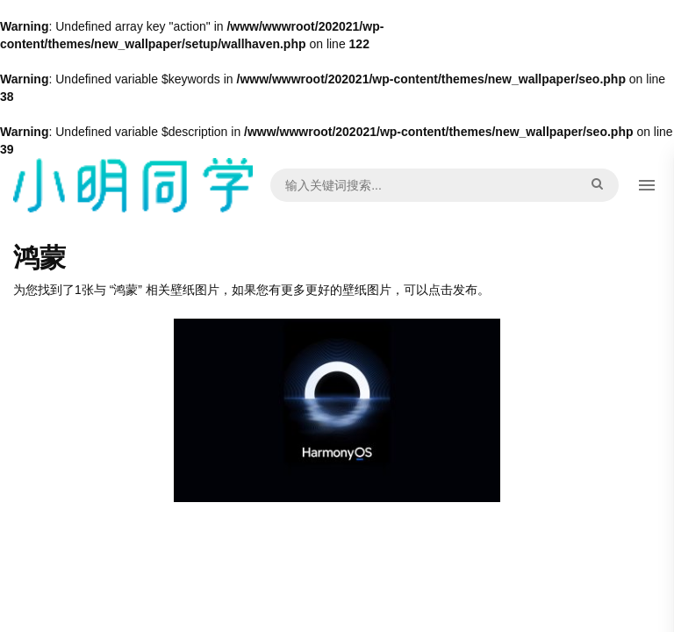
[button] (646, 185)
